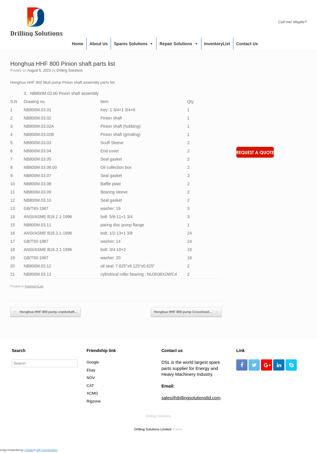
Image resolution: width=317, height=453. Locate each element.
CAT (90, 385)
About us (99, 43)
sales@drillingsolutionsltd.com (190, 397)
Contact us (247, 43)
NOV (91, 377)
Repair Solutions (175, 43)
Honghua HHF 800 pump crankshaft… (45, 312)
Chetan (28, 450)
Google (93, 362)
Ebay (91, 370)
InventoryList (217, 43)
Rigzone (94, 401)
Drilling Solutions (69, 70)
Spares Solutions (130, 43)
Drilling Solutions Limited (152, 429)
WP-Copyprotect (47, 450)
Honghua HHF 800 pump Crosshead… (186, 312)
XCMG (92, 393)
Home (77, 43)
